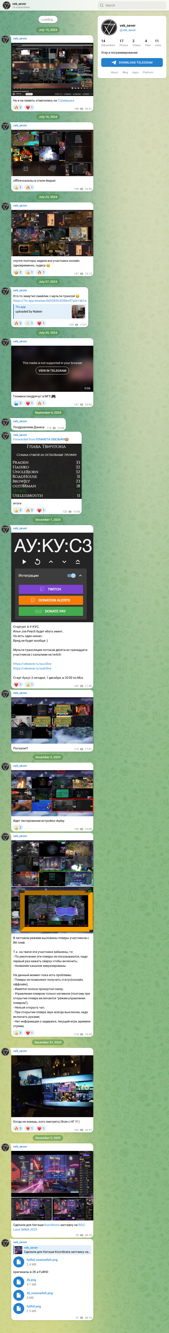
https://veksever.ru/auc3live (32, 664)
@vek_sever (128, 30)
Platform (148, 72)
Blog (125, 72)
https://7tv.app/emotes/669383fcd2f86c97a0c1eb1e (49, 300)
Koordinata (52, 1225)
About (114, 72)
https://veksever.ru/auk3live (32, 668)
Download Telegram (132, 63)
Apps (135, 72)
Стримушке (66, 100)
